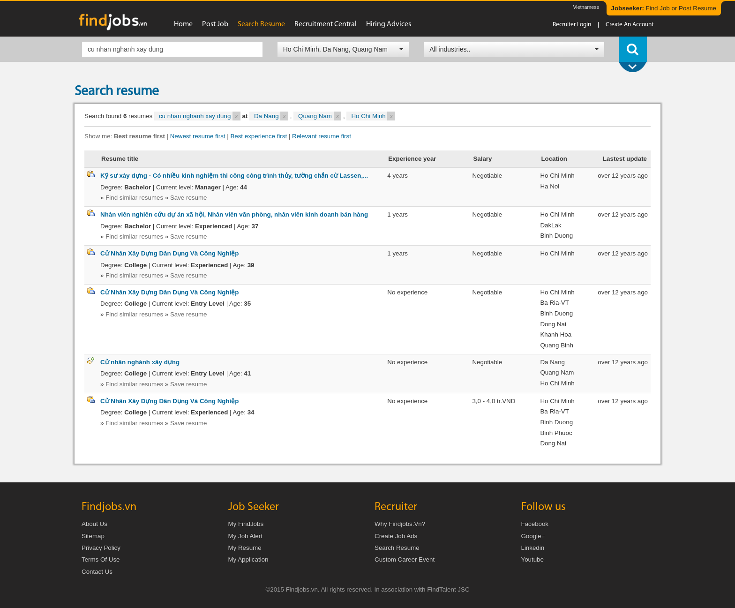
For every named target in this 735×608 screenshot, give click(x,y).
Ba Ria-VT (554, 302)
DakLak (550, 225)
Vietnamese (586, 7)
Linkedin (533, 547)
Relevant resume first (321, 136)
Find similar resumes (134, 197)
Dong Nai (553, 324)
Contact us (97, 571)
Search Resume (397, 547)
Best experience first (258, 136)
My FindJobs (246, 523)
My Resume (245, 547)
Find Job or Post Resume (663, 8)
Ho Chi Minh (373, 116)
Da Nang (271, 116)
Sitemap (93, 536)
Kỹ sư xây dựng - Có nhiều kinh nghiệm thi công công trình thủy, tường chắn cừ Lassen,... (234, 175)
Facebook (535, 523)
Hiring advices (388, 24)
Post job (215, 24)
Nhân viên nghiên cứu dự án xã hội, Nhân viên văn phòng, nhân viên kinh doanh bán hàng (234, 214)
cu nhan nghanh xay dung (199, 116)
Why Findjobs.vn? (400, 523)
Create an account (629, 25)
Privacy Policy (101, 547)
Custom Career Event (405, 559)
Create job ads (396, 536)
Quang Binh (556, 345)
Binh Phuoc (556, 432)
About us (94, 523)
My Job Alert (245, 536)
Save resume (188, 197)
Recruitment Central (325, 24)
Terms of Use (101, 559)
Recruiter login (572, 25)
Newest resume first (197, 136)
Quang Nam (319, 116)
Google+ (533, 536)
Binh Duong (556, 235)
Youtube (532, 559)
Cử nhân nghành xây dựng (140, 362)
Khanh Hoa (555, 334)
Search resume (261, 24)
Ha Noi (549, 186)
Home (183, 24)
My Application (248, 559)
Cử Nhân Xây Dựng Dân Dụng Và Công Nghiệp (169, 253)
